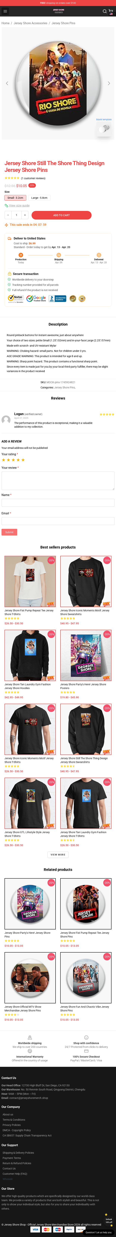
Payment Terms (12, 1157)
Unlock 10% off (109, 1220)
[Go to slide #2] (68, 148)
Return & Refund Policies (17, 1163)
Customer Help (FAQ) (15, 1173)
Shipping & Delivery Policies (18, 1152)
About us (8, 1114)
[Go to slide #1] (48, 148)
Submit (9, 532)
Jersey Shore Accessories (30, 23)
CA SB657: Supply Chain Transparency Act (27, 1135)
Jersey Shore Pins (63, 23)
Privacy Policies (12, 1124)
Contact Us (9, 1168)
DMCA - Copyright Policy (17, 1130)
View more (58, 854)
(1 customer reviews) (33, 178)
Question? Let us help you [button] (98, 1232)
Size (7, 191)
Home (5, 23)
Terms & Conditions (14, 1119)
